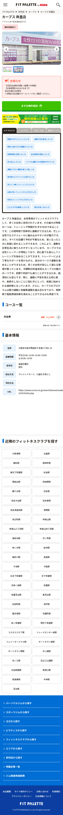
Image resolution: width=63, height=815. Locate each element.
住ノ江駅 (16, 660)
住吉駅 (47, 491)
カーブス (32, 11)
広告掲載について (43, 796)
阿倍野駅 (47, 481)
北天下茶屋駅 (16, 575)
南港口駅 (47, 669)
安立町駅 (16, 519)
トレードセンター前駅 (47, 632)
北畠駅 (47, 453)
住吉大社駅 (16, 500)
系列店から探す (14, 757)
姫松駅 (16, 462)
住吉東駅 (47, 500)
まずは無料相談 (31, 105)
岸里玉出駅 (16, 594)
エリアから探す (14, 748)
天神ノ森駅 (16, 585)
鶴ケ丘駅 (16, 491)
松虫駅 (47, 472)
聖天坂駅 (16, 613)
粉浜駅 (47, 547)
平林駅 (47, 679)
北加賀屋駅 (16, 669)
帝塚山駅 (47, 519)
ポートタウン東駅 (47, 641)
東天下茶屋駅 (16, 472)
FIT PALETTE (8, 11)
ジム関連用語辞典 (15, 775)
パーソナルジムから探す (19, 703)
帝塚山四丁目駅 (47, 528)
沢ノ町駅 (47, 538)
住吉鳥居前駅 (16, 509)
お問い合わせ (42, 791)
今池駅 (16, 566)
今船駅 (47, 566)
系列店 (21, 11)
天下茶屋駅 (47, 575)
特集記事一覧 (13, 766)
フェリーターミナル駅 (16, 641)
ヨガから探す (13, 721)
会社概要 (7, 791)
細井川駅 (16, 557)
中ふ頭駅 (47, 651)
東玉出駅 (47, 594)
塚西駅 (47, 509)
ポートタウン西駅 (16, 651)
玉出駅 (16, 688)
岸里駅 (47, 585)
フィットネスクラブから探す (21, 739)
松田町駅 (16, 604)
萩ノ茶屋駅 (16, 622)
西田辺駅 (16, 481)
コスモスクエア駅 (16, 632)
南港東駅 (16, 679)
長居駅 (47, 557)
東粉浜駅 (16, 538)
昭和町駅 (47, 462)
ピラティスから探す (16, 730)
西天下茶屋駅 (47, 622)
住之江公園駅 (47, 660)
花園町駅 (47, 613)
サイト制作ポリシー (23, 791)
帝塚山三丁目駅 (16, 528)
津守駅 (47, 604)
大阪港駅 (16, 453)
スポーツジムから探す (17, 712)
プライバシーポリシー (22, 796)
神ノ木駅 (16, 547)
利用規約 (56, 791)
